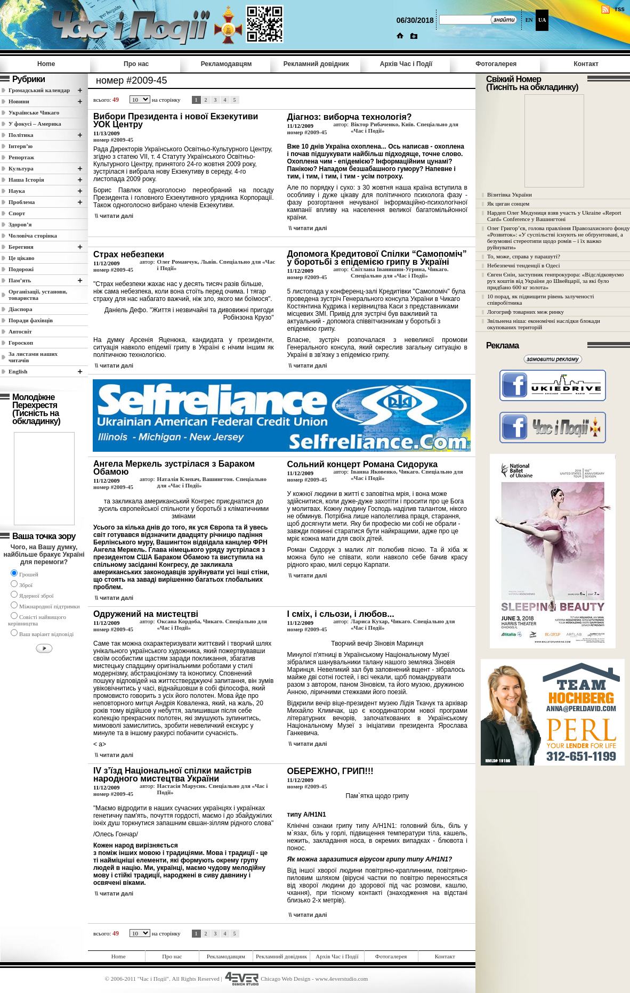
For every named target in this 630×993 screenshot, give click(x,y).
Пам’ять (20, 280)
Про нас (136, 64)
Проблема (22, 202)
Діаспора (20, 309)
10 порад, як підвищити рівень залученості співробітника (540, 299)
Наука (17, 191)
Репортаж (21, 157)
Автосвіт (20, 331)
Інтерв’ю (21, 146)
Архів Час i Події (406, 64)
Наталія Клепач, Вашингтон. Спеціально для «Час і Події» (211, 482)
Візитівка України (509, 194)
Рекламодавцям (226, 64)
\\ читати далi (114, 216)
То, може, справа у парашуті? (523, 256)
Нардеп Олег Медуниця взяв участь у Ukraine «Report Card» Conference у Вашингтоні (554, 215)
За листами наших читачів (33, 357)
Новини (19, 101)
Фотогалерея (495, 64)
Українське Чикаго (34, 112)
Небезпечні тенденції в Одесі (523, 265)
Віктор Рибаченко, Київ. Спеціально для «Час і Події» (404, 127)
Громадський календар (39, 90)
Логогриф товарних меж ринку (525, 311)
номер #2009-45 (113, 139)
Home (46, 64)
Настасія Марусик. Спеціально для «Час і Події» (212, 789)
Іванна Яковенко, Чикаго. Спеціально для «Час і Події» (407, 474)
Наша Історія (26, 179)
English (18, 371)
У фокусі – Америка (35, 123)
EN (529, 20)
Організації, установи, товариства (38, 294)
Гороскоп (21, 342)
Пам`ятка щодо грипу (377, 796)
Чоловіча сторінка (33, 235)
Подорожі (21, 269)
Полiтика (21, 135)
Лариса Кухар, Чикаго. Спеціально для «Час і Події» (403, 624)
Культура (21, 168)
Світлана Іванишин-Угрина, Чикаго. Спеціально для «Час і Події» (399, 272)
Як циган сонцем (508, 203)
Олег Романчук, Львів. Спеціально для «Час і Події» (216, 264)
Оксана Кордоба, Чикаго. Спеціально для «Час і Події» (212, 624)
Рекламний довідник (316, 64)
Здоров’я (20, 224)
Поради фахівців (31, 320)
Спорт (17, 213)
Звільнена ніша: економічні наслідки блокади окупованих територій (543, 324)
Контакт (586, 64)
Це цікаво (22, 258)
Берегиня (21, 246)
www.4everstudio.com (341, 978)
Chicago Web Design (285, 978)
